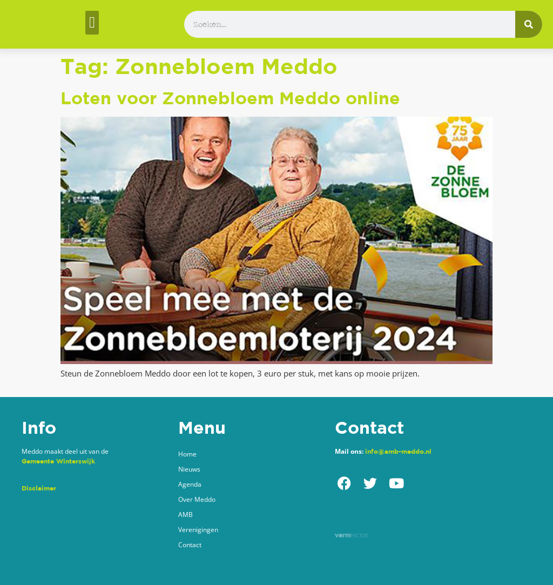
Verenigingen (198, 529)
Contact (189, 544)
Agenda (189, 484)
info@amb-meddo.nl (398, 451)
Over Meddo (196, 499)
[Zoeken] (528, 24)
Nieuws (189, 469)
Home (187, 454)
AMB (185, 514)
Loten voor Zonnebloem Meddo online (230, 97)
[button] (92, 23)
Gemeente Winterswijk (58, 461)
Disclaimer (39, 488)
